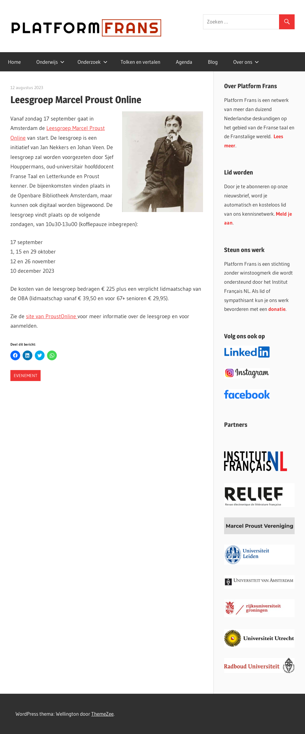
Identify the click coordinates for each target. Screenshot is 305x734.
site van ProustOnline (52, 316)
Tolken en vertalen (140, 62)
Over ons (246, 62)
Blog (213, 62)
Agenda (184, 62)
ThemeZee (102, 714)
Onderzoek (92, 62)
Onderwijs (50, 62)
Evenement (25, 375)
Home (14, 62)
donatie (276, 309)
